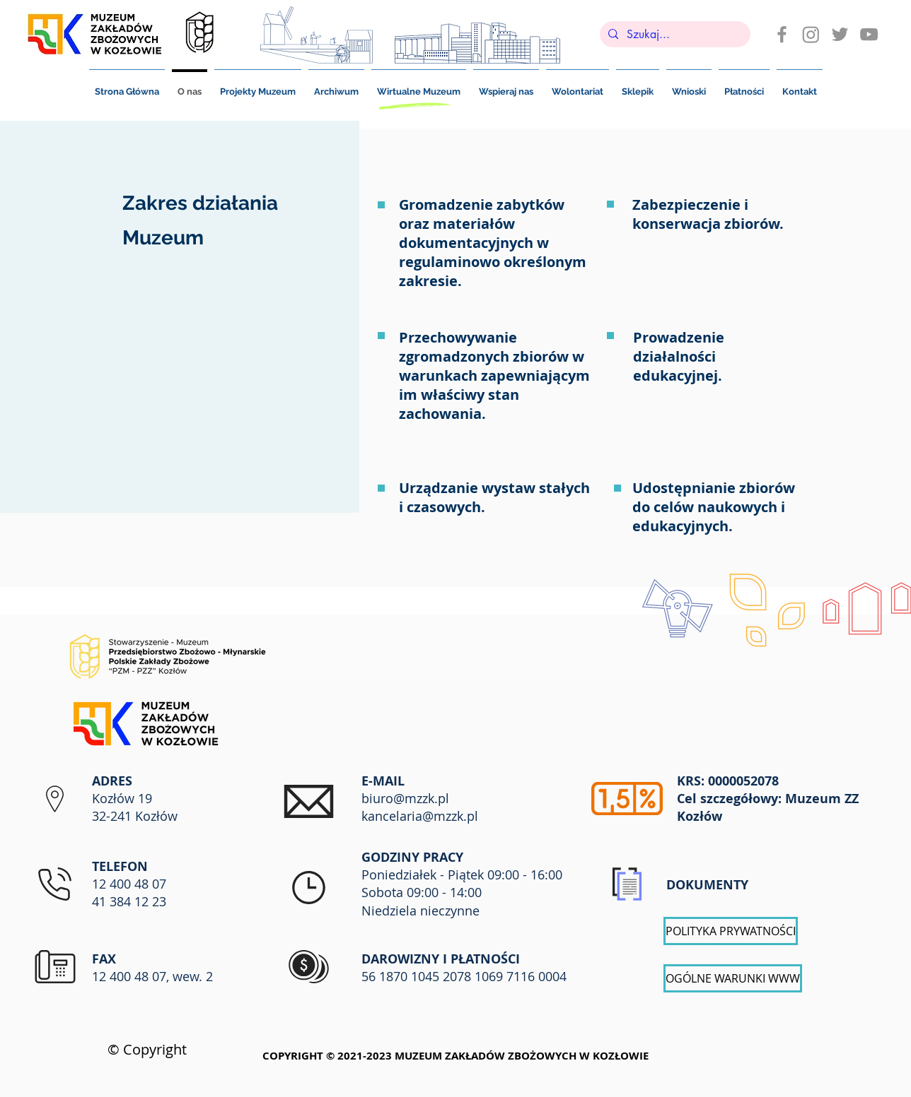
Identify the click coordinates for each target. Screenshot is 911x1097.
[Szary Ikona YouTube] (869, 34)
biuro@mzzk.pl (405, 798)
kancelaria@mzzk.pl (419, 815)
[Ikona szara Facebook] (782, 34)
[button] (744, 85)
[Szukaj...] (674, 34)
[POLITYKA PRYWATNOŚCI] (730, 931)
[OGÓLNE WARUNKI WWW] (732, 978)
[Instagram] (811, 34)
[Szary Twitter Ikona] (840, 34)
